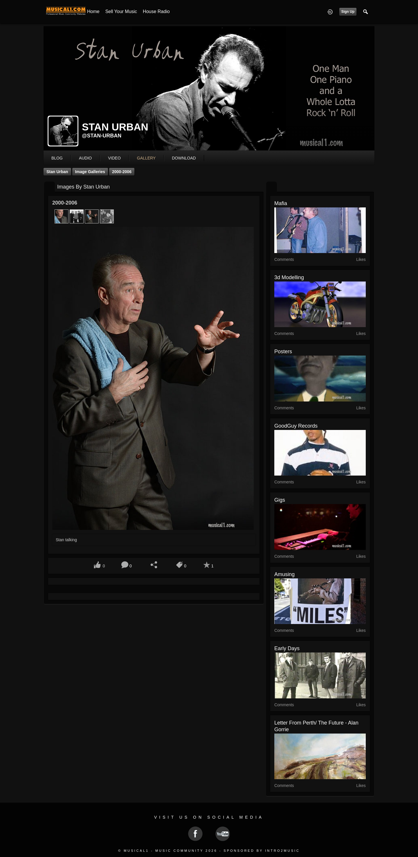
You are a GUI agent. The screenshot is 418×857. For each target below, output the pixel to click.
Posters (283, 351)
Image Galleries (90, 171)
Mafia (280, 203)
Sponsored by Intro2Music (262, 850)
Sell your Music (121, 11)
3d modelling (289, 277)
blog (57, 158)
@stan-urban (101, 136)
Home (93, 11)
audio (85, 158)
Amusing (284, 574)
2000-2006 (121, 171)
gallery (146, 158)
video (114, 158)
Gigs (279, 500)
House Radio (156, 11)
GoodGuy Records (296, 426)
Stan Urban (57, 171)
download (184, 158)
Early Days (287, 648)
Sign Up (347, 12)
